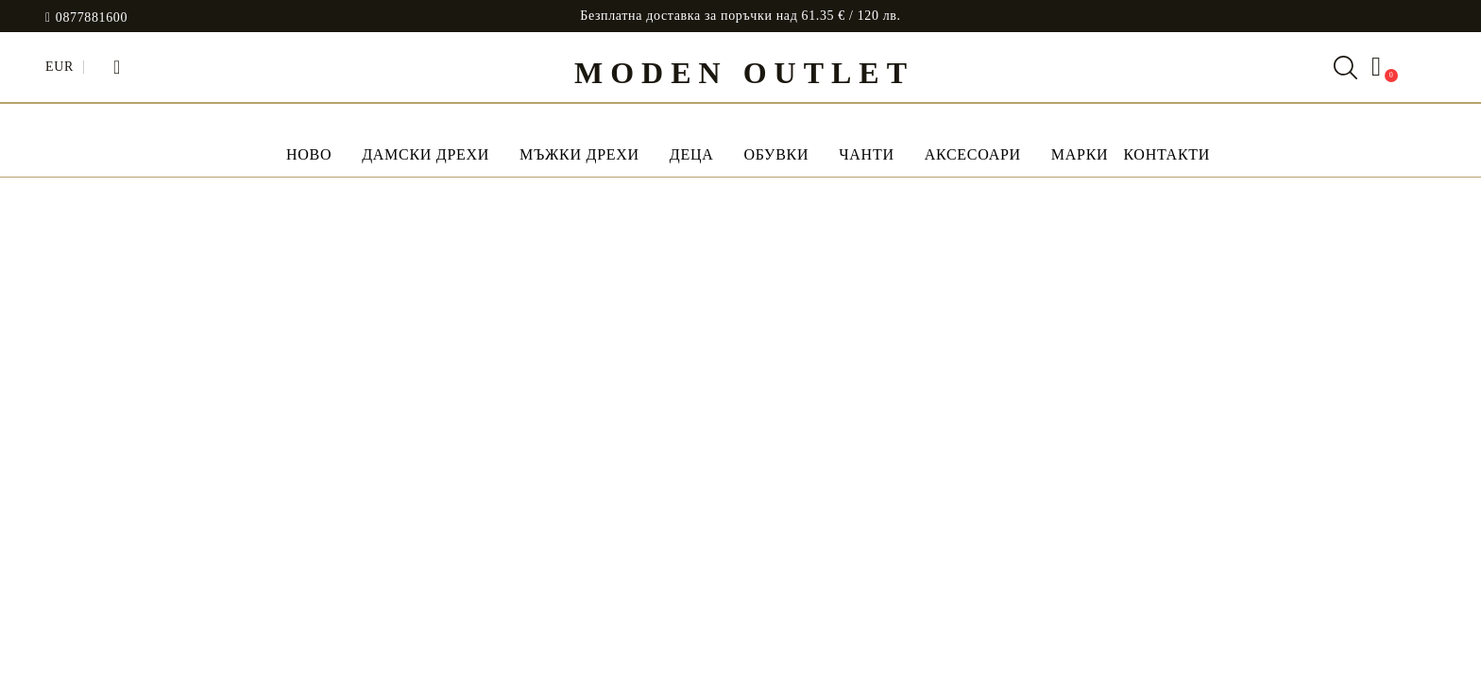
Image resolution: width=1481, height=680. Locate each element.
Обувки (776, 154)
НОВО (309, 154)
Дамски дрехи (425, 154)
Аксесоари (973, 154)
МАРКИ (1080, 154)
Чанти (866, 154)
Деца (692, 154)
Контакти (1166, 154)
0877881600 (92, 18)
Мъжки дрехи (579, 154)
